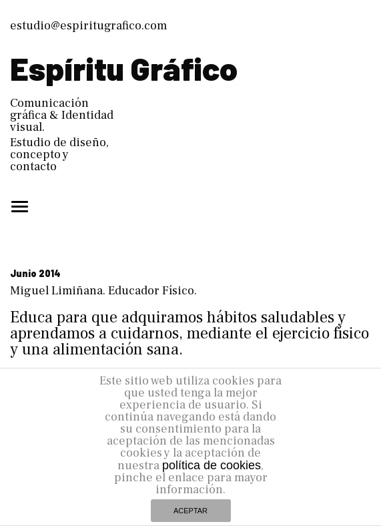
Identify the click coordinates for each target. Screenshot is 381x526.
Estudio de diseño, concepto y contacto (59, 154)
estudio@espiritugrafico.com (88, 25)
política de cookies (211, 465)
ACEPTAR (190, 511)
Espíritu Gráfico (124, 68)
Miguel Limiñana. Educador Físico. (103, 290)
